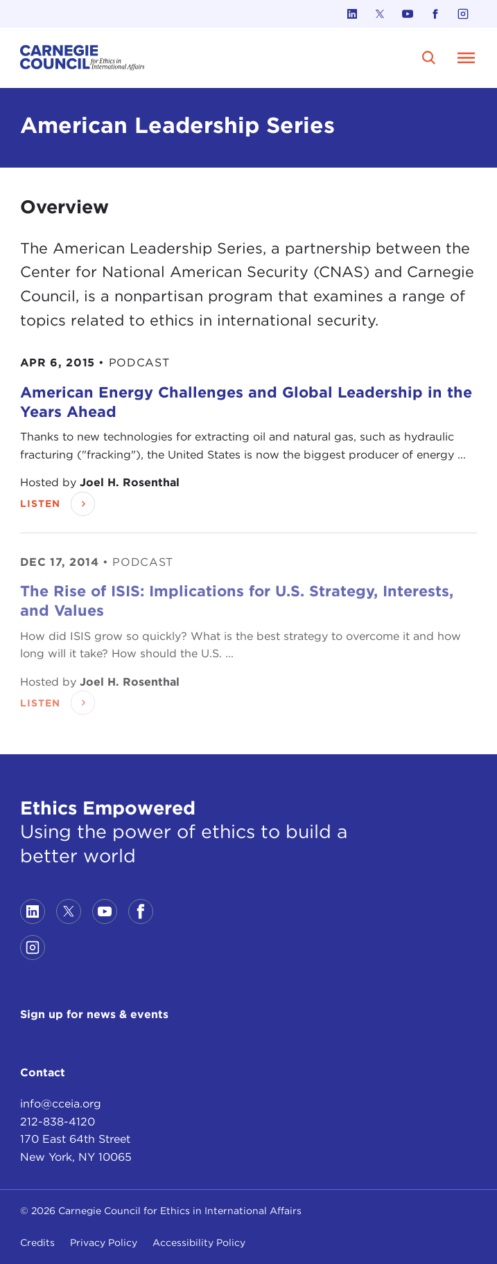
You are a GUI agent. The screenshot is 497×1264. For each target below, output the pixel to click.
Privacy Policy (103, 1242)
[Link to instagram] (463, 14)
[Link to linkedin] (352, 14)
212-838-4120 (57, 1121)
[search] (429, 57)
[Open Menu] (466, 57)
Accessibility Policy (198, 1242)
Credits (37, 1242)
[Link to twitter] (380, 14)
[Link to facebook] (435, 14)
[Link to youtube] (407, 14)
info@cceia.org (60, 1103)
